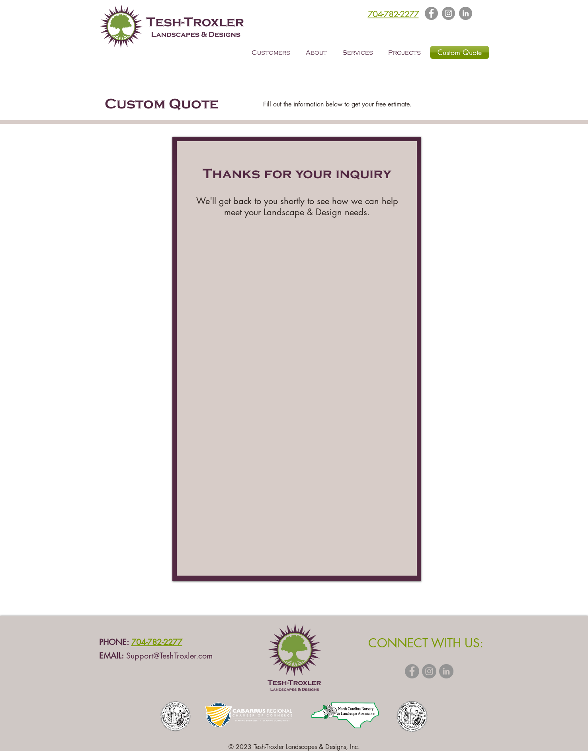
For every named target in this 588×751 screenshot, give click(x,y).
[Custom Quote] (459, 52)
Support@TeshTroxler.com (169, 656)
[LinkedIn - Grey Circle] (465, 13)
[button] (273, 53)
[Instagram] (448, 13)
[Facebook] (431, 13)
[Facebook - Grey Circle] (412, 671)
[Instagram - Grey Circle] (429, 671)
